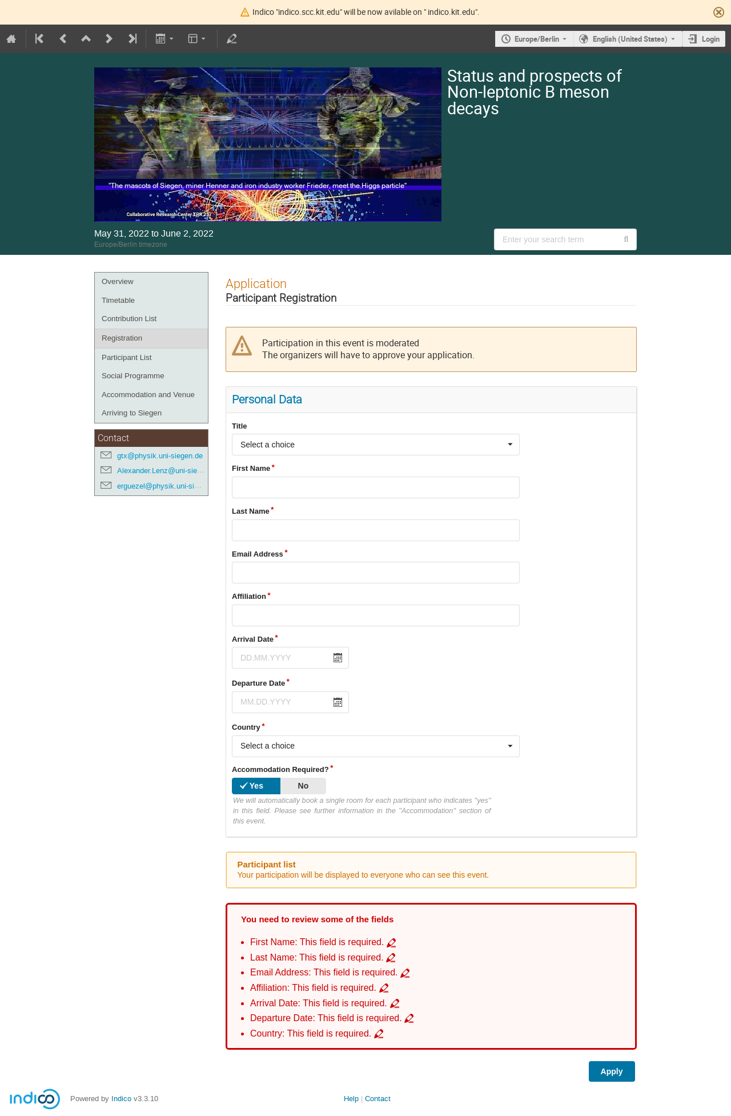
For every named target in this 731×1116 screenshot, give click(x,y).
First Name (251, 468)
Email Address (257, 554)
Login (711, 39)
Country (246, 727)
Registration (122, 338)
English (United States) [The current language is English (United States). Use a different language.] (630, 39)
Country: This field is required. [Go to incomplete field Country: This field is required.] (310, 1033)
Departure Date (258, 683)
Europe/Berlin (537, 39)
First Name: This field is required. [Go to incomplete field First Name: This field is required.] (317, 942)
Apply (612, 1071)
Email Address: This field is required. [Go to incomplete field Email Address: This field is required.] (324, 972)
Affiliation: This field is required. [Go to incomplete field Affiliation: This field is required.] (313, 988)
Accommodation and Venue (148, 394)
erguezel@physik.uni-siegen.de (168, 486)
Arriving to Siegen (132, 413)
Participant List (126, 357)
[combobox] (376, 444)
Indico (121, 1098)
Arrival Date (253, 639)
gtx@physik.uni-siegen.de (160, 456)
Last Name (251, 511)
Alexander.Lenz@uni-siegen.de (168, 470)
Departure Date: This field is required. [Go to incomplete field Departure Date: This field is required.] (326, 1018)
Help (351, 1098)
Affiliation (249, 596)
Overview (118, 281)
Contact (378, 1098)
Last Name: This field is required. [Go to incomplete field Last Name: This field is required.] (317, 957)
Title (239, 426)
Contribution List (129, 318)
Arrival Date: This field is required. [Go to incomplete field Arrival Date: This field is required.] (318, 1003)
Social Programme (133, 375)
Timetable (118, 300)
